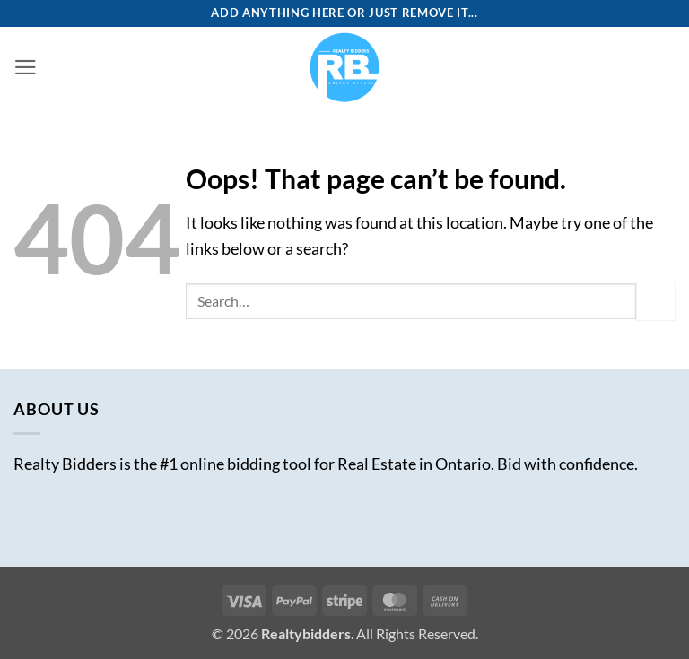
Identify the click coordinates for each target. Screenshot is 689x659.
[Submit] (656, 301)
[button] (25, 67)
